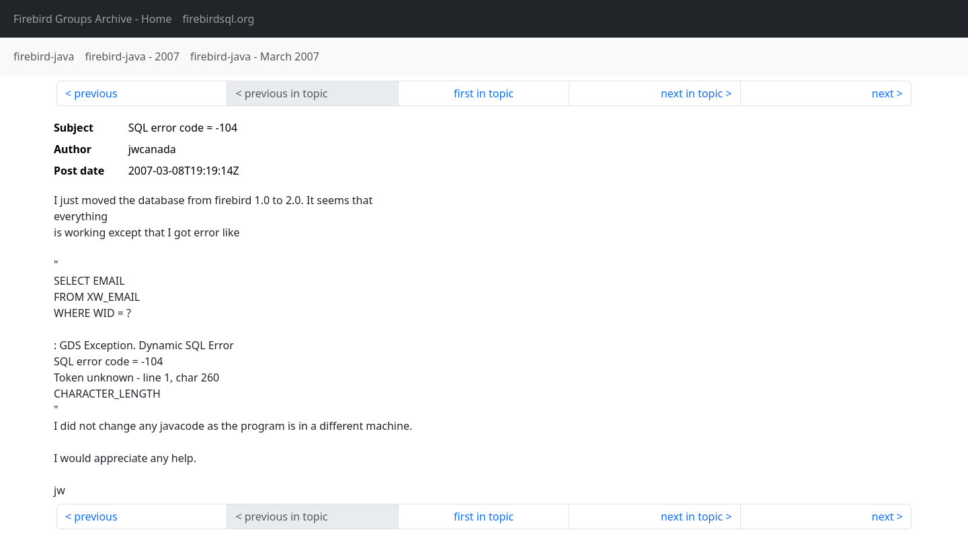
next (883, 93)
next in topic (692, 93)
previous (95, 93)
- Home (92, 18)
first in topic (484, 93)
